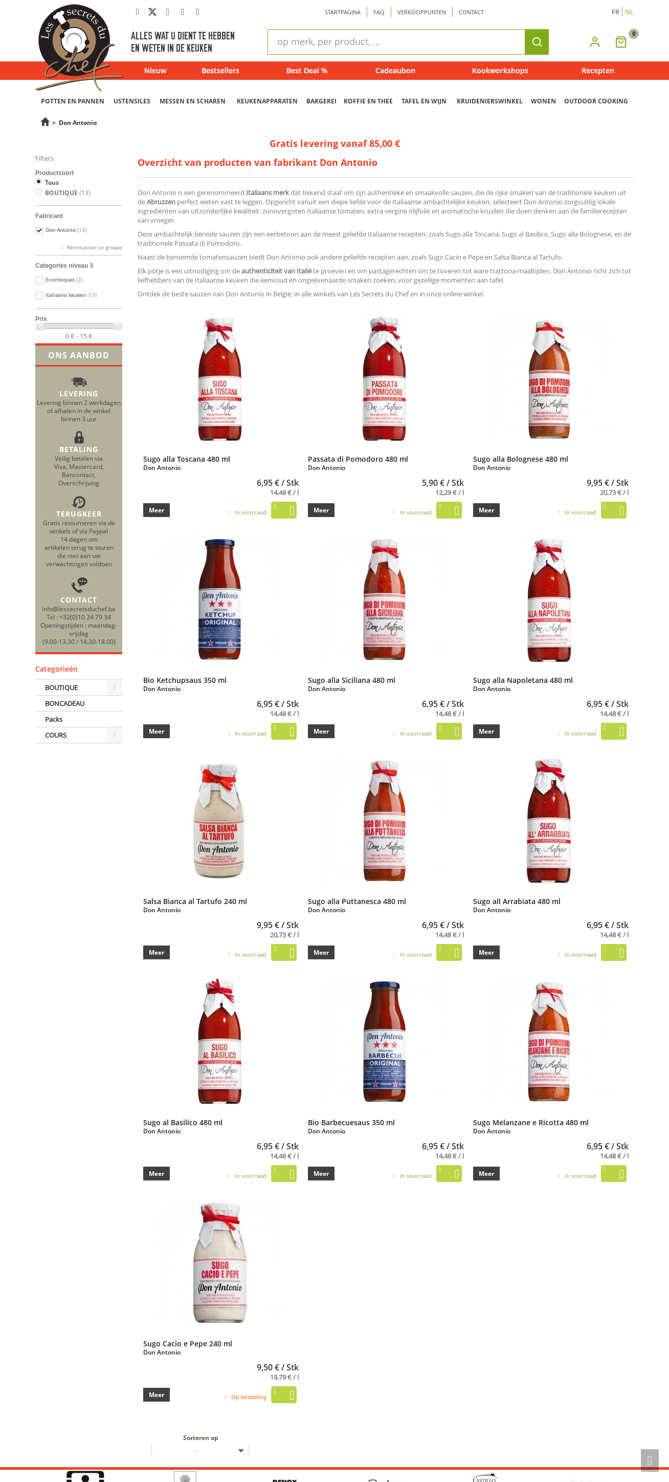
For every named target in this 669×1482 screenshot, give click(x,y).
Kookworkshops (500, 70)
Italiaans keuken (71, 295)
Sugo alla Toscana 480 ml (186, 458)
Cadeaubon (395, 70)
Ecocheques (64, 279)
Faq (379, 12)
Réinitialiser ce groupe (93, 247)
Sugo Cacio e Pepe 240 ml (187, 1343)
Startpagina (343, 12)
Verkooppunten (421, 12)
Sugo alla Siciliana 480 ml (351, 679)
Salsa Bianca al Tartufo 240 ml (195, 901)
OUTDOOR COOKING (596, 101)
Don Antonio (66, 230)
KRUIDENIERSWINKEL (490, 101)
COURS (55, 735)
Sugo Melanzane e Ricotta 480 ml (531, 1122)
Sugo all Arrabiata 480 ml (517, 901)
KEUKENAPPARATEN (267, 101)
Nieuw (155, 70)
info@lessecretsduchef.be (79, 609)
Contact (471, 12)
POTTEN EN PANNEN (72, 101)
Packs (53, 719)
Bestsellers (220, 70)
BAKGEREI (321, 101)
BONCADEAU (64, 703)
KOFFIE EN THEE (368, 101)
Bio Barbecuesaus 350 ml (351, 1122)
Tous (52, 182)
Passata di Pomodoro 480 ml (358, 458)
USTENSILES (132, 101)
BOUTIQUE (68, 192)
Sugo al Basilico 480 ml (182, 1122)
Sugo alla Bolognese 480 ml (520, 458)
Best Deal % (306, 70)
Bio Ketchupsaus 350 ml (185, 679)
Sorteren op (200, 1437)
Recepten (598, 70)
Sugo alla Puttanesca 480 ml (357, 901)
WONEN (543, 101)
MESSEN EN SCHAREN (193, 101)
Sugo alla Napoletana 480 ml (523, 679)
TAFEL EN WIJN (424, 101)
